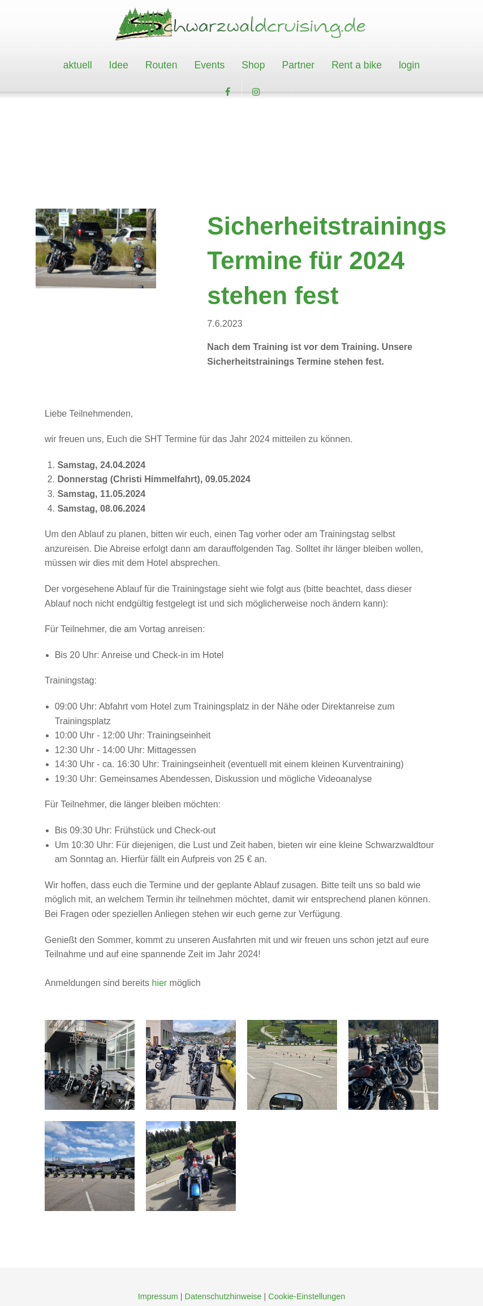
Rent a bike (356, 65)
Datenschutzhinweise (223, 1296)
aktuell (77, 65)
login (409, 65)
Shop (253, 65)
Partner (298, 65)
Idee (118, 65)
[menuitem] (78, 65)
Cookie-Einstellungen (306, 1296)
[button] (227, 92)
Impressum (158, 1296)
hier (160, 983)
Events (210, 65)
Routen (161, 65)
